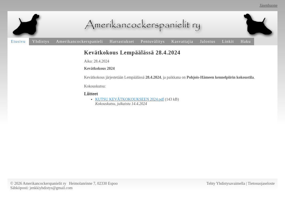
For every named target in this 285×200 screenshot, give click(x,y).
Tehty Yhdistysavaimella (226, 183)
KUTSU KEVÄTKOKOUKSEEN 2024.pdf (129, 99)
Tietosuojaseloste (261, 183)
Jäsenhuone (268, 5)
